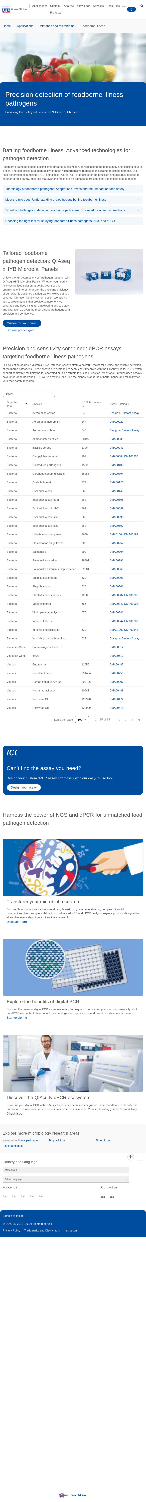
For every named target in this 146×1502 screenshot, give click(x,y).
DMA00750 (116, 673)
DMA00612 (116, 647)
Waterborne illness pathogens (21, 1140)
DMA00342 (117, 621)
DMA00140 (116, 491)
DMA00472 (116, 699)
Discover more (17, 921)
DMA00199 (131, 534)
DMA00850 (131, 456)
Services (98, 6)
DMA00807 (116, 681)
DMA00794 (116, 473)
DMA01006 (131, 595)
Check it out (15, 1113)
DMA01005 (117, 629)
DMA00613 (116, 655)
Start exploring (17, 1017)
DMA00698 (116, 499)
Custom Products (55, 9)
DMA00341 (116, 612)
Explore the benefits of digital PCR (43, 1001)
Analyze (69, 6)
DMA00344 (131, 629)
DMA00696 (116, 517)
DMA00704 (116, 551)
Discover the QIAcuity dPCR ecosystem (48, 1097)
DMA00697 (116, 525)
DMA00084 (117, 456)
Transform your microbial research (43, 901)
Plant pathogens (13, 1145)
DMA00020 (116, 421)
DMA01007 (131, 621)
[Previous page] (125, 719)
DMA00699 (116, 508)
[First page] (118, 719)
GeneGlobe (19, 9)
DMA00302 (117, 595)
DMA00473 (116, 707)
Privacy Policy (11, 1230)
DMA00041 (116, 447)
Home (7, 26)
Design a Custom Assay (124, 413)
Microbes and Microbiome (57, 26)
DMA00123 (116, 482)
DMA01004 (117, 534)
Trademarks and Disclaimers (42, 1230)
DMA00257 (116, 543)
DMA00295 (116, 577)
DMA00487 (116, 664)
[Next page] (132, 719)
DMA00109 (116, 465)
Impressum (71, 1230)
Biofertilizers (103, 1140)
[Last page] (138, 719)
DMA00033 (116, 439)
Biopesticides (57, 1140)
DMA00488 (116, 690)
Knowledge (83, 6)
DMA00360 (116, 569)
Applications (25, 26)
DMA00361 (116, 586)
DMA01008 (131, 603)
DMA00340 (117, 603)
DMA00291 (116, 560)
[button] (17, 404)
